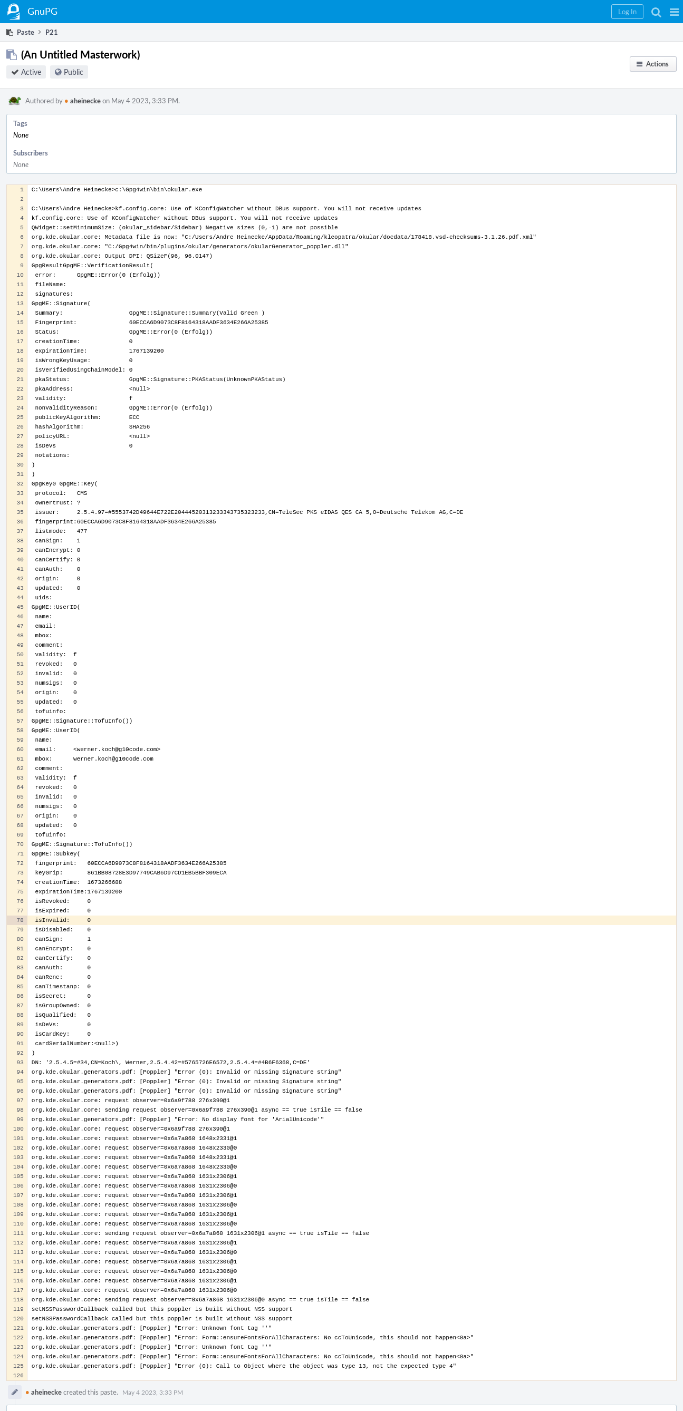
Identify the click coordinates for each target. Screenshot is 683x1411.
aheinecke (82, 100)
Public (73, 72)
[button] (674, 11)
